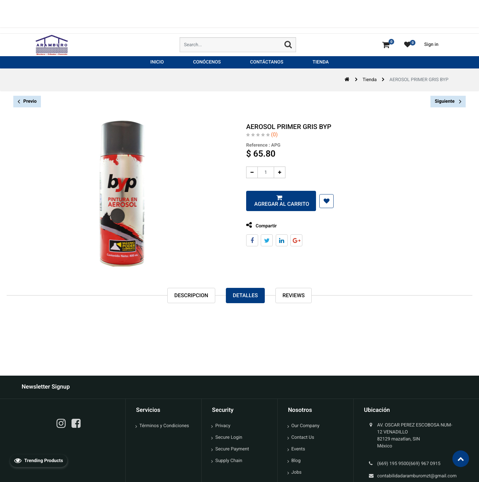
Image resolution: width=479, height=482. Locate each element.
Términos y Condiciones (164, 425)
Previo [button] (27, 101)
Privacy (222, 425)
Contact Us (302, 437)
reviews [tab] (293, 295)
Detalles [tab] (245, 295)
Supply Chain (228, 460)
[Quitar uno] (248, 172)
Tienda (370, 79)
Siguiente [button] (448, 101)
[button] (322, 201)
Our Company (305, 425)
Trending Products (38, 460)
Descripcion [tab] (191, 295)
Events (298, 449)
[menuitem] (157, 62)
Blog (296, 460)
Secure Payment (232, 449)
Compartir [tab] (257, 225)
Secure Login (228, 437)
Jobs (296, 472)
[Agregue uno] (275, 172)
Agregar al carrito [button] (277, 204)
